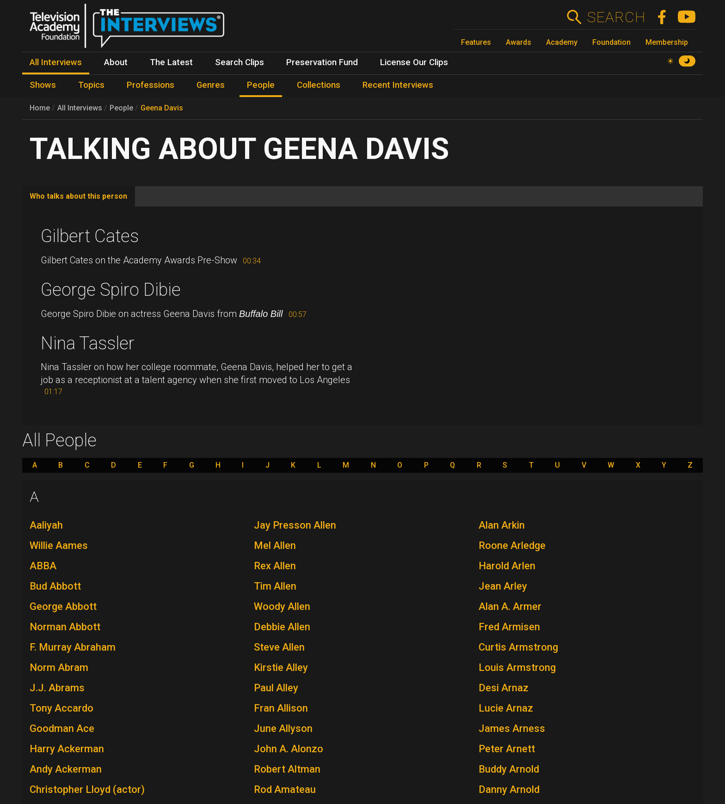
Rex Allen (275, 566)
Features (476, 42)
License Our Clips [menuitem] (414, 62)
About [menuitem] (116, 62)
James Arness (512, 728)
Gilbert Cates (90, 236)
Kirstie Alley (281, 667)
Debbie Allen (282, 627)
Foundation (611, 42)
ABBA (43, 566)
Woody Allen (282, 606)
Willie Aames (59, 545)
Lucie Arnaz (506, 708)
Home (40, 108)
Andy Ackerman (66, 769)
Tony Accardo (61, 708)
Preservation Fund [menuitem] (322, 62)
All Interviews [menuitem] (56, 62)
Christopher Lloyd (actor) (87, 789)
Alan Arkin (502, 525)
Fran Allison (281, 708)
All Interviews (79, 108)
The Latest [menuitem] (171, 62)
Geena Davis (162, 108)
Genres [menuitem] (211, 85)
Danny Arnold (509, 789)
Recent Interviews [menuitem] (397, 85)
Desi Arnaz (503, 688)
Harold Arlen (507, 566)
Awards (518, 42)
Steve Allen (279, 647)
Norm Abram (59, 667)
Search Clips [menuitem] (239, 62)
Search (616, 17)
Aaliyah (46, 525)
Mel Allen (275, 545)
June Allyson (283, 728)
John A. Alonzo (288, 749)
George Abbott (63, 606)
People (121, 108)
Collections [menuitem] (318, 85)
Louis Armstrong (517, 667)
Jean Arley (503, 586)
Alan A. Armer (510, 606)
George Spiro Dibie (111, 290)
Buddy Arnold (509, 769)
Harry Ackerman (67, 749)
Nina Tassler (88, 343)
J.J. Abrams (57, 688)
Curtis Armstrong (518, 647)
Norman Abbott (65, 627)
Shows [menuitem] (43, 85)
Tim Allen (275, 586)
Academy (562, 42)
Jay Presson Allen (295, 525)
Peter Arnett (507, 749)
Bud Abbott (55, 586)
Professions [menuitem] (150, 85)
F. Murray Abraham (73, 647)
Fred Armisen (509, 627)
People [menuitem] (261, 85)
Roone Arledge (512, 545)
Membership (666, 42)
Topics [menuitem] (91, 85)
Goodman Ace (62, 728)
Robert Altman (287, 769)
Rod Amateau (285, 789)
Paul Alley (276, 688)
